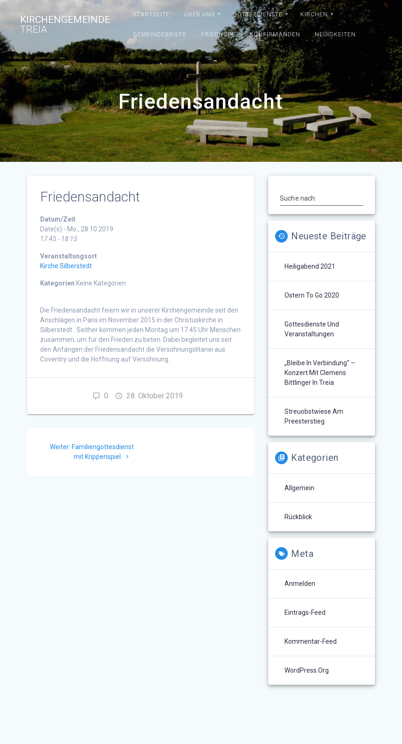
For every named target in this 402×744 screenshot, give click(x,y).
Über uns (199, 14)
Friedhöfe (218, 34)
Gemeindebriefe (160, 34)
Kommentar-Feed (310, 641)
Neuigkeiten (335, 34)
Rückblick (298, 517)
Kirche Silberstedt (66, 266)
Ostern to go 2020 (311, 295)
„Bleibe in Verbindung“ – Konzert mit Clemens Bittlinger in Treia (319, 372)
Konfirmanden (275, 34)
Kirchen (314, 14)
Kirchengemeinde (65, 25)
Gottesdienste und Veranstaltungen (311, 329)
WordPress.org (306, 670)
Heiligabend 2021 (309, 266)
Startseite (151, 14)
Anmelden (299, 583)
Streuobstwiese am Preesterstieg (313, 416)
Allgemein (299, 488)
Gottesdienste (258, 14)
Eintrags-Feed (305, 612)
